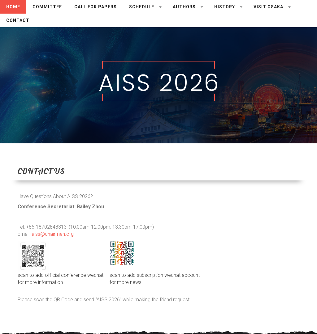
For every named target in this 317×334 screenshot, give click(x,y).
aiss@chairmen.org (53, 234)
